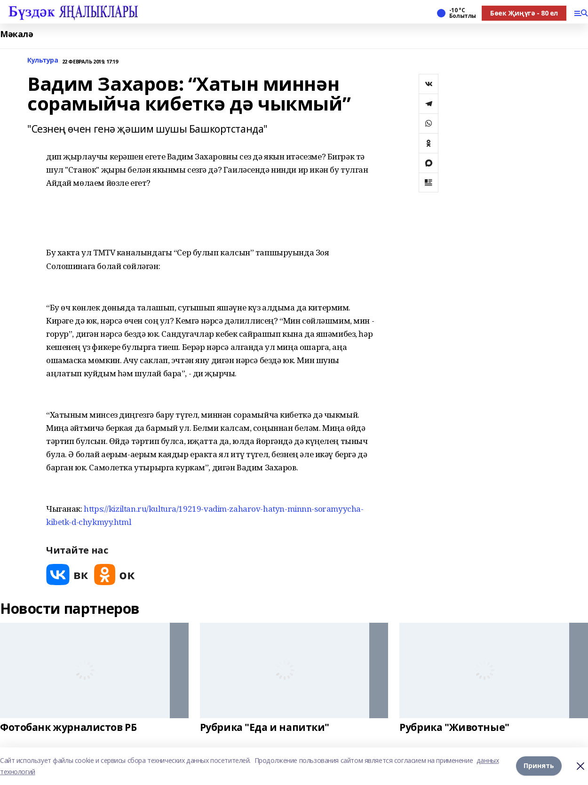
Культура (42, 60)
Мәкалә (16, 34)
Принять (539, 765)
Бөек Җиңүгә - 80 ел (524, 12)
